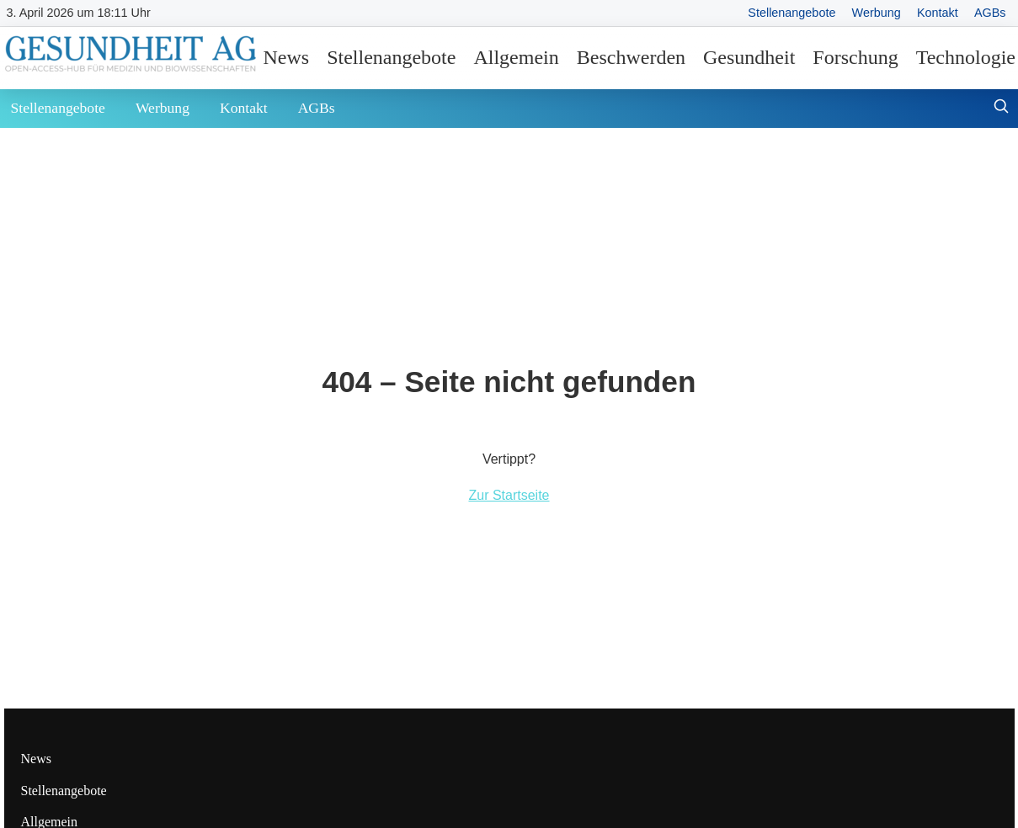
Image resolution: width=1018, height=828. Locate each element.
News (287, 57)
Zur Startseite (508, 495)
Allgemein (515, 57)
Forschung (855, 57)
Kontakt (937, 12)
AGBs (990, 12)
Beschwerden (631, 57)
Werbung (876, 12)
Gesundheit (749, 57)
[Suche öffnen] (1001, 108)
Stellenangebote (791, 12)
